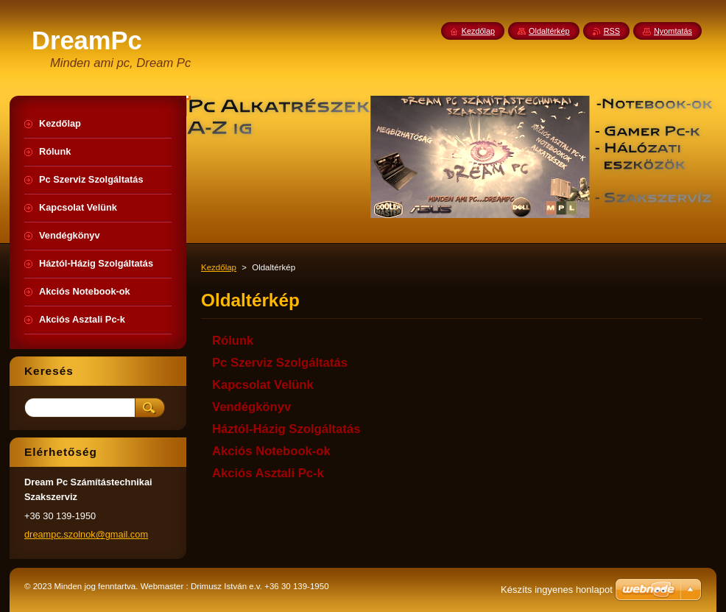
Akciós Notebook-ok (271, 451)
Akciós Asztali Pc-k (268, 473)
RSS (612, 31)
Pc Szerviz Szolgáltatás (280, 363)
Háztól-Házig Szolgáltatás (286, 429)
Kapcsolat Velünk (263, 385)
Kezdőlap (218, 267)
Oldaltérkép (549, 31)
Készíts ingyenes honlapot (557, 589)
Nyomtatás (673, 31)
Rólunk (232, 341)
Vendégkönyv (251, 407)
